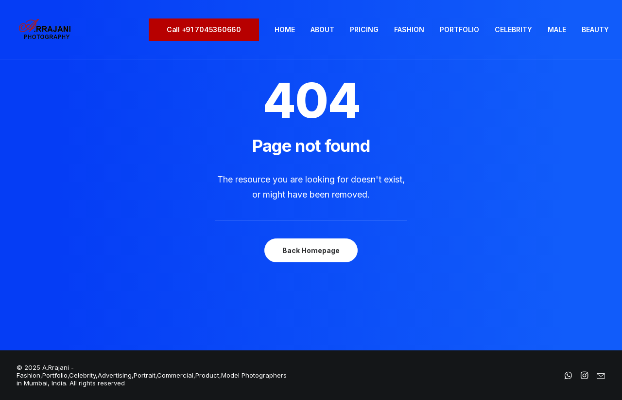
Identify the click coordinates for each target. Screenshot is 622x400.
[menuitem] (207, 29)
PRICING (364, 29)
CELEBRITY (513, 29)
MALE (557, 29)
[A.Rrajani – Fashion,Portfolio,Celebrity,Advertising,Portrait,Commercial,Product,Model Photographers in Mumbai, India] (44, 30)
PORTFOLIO (459, 29)
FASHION (409, 29)
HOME (285, 29)
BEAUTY (595, 29)
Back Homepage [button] (311, 250)
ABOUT (322, 29)
